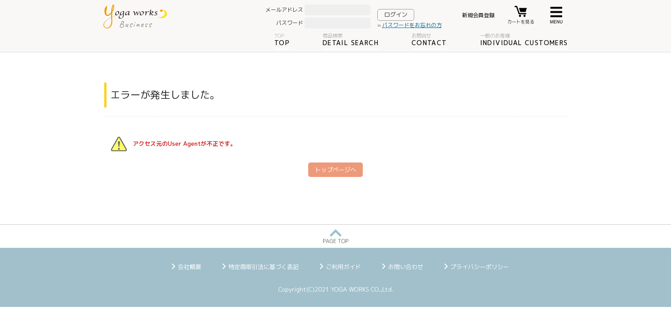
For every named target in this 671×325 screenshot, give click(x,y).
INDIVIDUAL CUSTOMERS (524, 39)
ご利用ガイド (343, 267)
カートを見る (520, 22)
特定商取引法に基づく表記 (263, 267)
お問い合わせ (405, 267)
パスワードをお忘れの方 (412, 25)
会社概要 (189, 267)
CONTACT (429, 39)
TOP (282, 39)
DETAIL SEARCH (351, 39)
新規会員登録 (478, 15)
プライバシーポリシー (479, 267)
